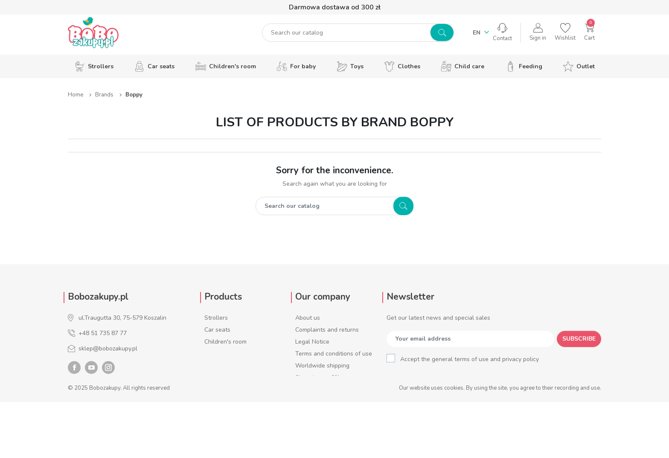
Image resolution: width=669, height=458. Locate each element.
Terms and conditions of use (333, 354)
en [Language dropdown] (477, 35)
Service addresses (320, 401)
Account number (317, 413)
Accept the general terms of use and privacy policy (469, 359)
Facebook (74, 423)
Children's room (225, 342)
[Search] (347, 35)
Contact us (310, 425)
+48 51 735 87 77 (103, 333)
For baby (216, 354)
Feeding (215, 401)
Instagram (108, 423)
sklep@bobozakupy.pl (108, 348)
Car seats (217, 330)
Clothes (214, 377)
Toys (210, 366)
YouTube (91, 423)
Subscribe (579, 339)
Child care (218, 389)
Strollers (216, 318)
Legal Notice (312, 342)
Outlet (213, 413)
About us (307, 318)
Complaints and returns (327, 330)
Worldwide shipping (322, 366)
